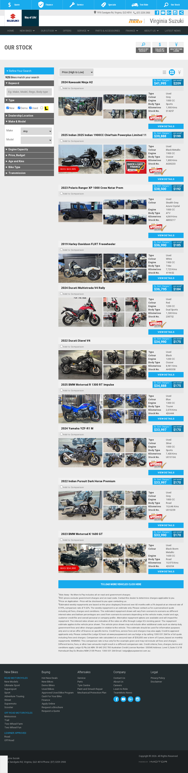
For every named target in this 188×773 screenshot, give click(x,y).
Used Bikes (48, 689)
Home (10, 30)
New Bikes (27, 30)
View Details (166, 126)
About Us (151, 30)
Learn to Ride (120, 689)
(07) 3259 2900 (143, 12)
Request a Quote (51, 711)
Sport (7, 692)
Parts (80, 681)
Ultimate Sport (12, 685)
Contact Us (119, 678)
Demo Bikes (48, 685)
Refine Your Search (18, 71)
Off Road (9, 740)
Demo (23, 108)
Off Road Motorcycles (18, 712)
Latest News (173, 30)
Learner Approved (15, 733)
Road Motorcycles (16, 678)
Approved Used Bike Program (58, 692)
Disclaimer (156, 681)
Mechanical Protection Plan (91, 692)
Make (9, 130)
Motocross (10, 716)
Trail (6, 720)
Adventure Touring (14, 696)
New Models (11, 681)
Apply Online (48, 703)
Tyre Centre (83, 685)
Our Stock (49, 30)
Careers (117, 685)
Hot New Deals (50, 678)
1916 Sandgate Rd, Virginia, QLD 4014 (112, 12)
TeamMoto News (122, 692)
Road (7, 736)
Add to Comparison (73, 88)
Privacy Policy (158, 678)
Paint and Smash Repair (90, 689)
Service (83, 30)
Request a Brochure (52, 707)
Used (33, 108)
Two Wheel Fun (12, 727)
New (10, 108)
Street (7, 700)
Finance (132, 30)
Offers (67, 30)
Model (10, 139)
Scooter (8, 707)
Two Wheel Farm (13, 723)
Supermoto (10, 703)
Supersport (10, 689)
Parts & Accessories (107, 30)
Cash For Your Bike (52, 696)
